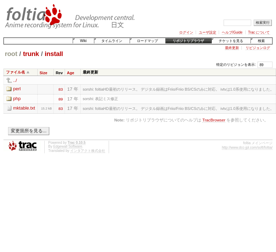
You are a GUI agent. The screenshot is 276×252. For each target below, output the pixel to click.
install (54, 53)
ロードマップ (147, 41)
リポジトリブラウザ (188, 41)
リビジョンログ (258, 48)
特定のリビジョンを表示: (236, 64)
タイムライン (111, 41)
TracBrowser (213, 120)
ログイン (186, 32)
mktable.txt (24, 108)
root (11, 53)
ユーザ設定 (207, 32)
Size (43, 73)
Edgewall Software (67, 146)
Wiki (83, 41)
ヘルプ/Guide (232, 32)
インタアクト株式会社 (87, 151)
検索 (261, 41)
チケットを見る (231, 41)
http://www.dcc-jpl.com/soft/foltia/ (247, 147)
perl (17, 88)
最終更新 (232, 48)
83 (60, 89)
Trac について (259, 32)
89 (60, 99)
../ (15, 80)
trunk (31, 53)
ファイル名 (15, 72)
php (17, 98)
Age (70, 73)
